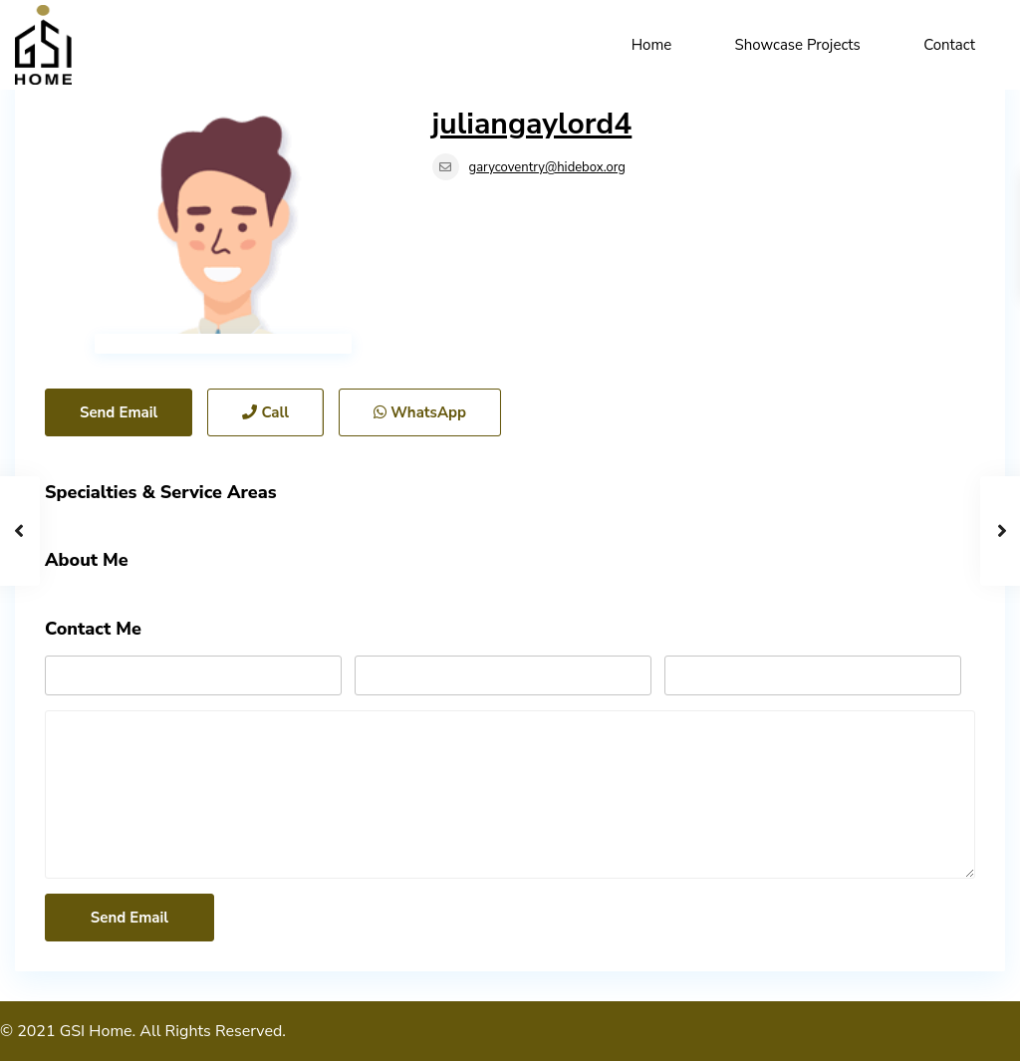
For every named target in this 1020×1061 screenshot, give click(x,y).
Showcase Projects (798, 45)
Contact (949, 45)
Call (265, 412)
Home (652, 45)
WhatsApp (420, 412)
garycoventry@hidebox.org (547, 167)
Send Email (118, 412)
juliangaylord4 (532, 124)
